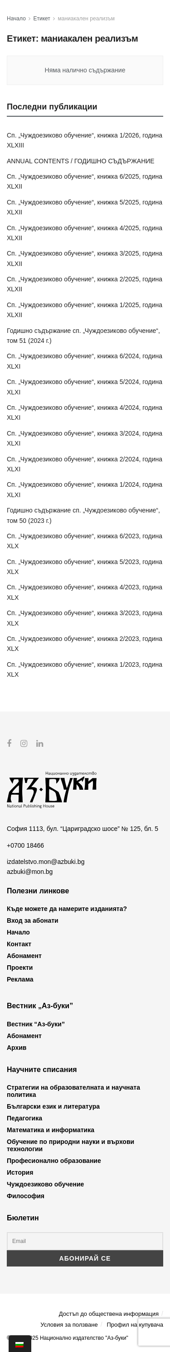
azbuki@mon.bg (30, 871)
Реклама (20, 979)
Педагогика (24, 1118)
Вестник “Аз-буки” (36, 1023)
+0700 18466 (25, 845)
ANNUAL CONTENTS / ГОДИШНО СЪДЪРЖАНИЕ (81, 161)
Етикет (42, 18)
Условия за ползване (68, 1324)
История (20, 1172)
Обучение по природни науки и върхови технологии (70, 1145)
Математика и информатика (50, 1130)
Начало (16, 18)
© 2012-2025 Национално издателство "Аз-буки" (67, 1338)
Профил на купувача (135, 1324)
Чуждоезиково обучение (45, 1184)
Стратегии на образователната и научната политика (73, 1091)
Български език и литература (53, 1106)
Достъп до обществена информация (109, 1313)
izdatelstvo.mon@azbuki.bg (45, 861)
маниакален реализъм (86, 18)
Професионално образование (54, 1160)
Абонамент (24, 955)
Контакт (19, 944)
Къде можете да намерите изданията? (67, 908)
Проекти (20, 967)
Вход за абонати (32, 920)
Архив (16, 1047)
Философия (25, 1196)
